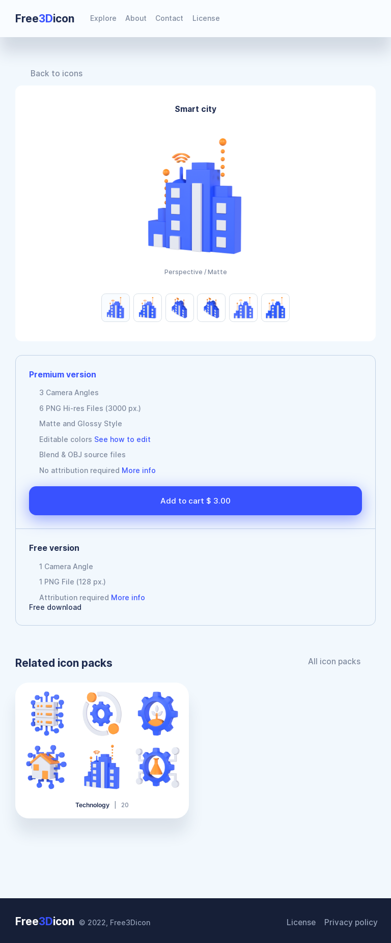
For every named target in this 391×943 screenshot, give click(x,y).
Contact (169, 18)
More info (139, 470)
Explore (103, 18)
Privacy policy (353, 920)
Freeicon (44, 18)
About (136, 18)
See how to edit (122, 439)
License (206, 18)
